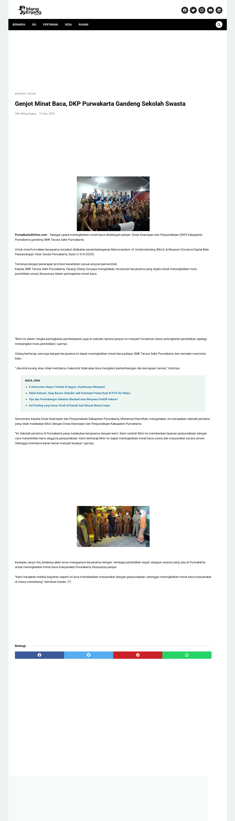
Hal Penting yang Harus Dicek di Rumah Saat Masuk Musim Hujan (69, 422)
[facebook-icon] (182, 7)
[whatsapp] (135, 686)
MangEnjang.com (123, 815)
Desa (70, 19)
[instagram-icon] (199, 7)
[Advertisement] (84, 56)
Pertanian (53, 19)
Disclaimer (142, 807)
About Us (62, 807)
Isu (36, 19)
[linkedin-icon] (216, 7)
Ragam (86, 19)
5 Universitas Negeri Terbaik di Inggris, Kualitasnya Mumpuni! (67, 403)
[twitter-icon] (191, 7)
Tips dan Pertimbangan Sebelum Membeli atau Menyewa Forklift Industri (73, 415)
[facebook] (32, 686)
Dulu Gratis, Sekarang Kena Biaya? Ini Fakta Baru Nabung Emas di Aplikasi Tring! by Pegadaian (192, 261)
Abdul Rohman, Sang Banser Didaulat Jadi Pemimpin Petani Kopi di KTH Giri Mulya (79, 409)
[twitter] (66, 686)
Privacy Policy (123, 807)
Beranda (21, 19)
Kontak (76, 807)
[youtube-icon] (208, 7)
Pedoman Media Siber (98, 807)
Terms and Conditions (166, 807)
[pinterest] (101, 686)
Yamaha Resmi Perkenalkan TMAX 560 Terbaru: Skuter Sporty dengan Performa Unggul (193, 280)
